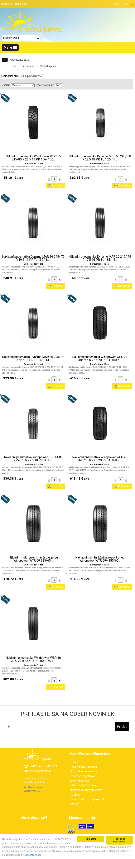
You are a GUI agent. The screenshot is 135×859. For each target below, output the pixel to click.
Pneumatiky (28, 66)
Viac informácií (32, 856)
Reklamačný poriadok (83, 767)
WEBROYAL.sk (32, 791)
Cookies (75, 794)
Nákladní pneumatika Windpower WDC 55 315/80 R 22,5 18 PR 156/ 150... (33, 158)
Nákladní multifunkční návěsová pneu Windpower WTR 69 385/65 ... (33, 559)
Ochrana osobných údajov (86, 790)
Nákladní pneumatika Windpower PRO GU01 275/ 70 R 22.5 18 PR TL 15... (33, 459)
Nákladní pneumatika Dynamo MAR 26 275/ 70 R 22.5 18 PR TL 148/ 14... (33, 358)
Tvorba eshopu (33, 787)
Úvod (14, 66)
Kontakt (75, 762)
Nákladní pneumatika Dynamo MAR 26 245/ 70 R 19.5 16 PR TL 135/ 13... (33, 258)
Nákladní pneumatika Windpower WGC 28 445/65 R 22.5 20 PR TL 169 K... (99, 459)
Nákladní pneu (48, 66)
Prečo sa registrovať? (83, 776)
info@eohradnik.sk (40, 770)
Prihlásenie (6, 3)
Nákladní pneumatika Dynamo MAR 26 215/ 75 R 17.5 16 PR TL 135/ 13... (100, 258)
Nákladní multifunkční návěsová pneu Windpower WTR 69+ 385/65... (99, 559)
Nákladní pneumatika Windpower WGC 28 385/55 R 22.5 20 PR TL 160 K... (99, 358)
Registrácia (20, 3)
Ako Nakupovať (79, 780)
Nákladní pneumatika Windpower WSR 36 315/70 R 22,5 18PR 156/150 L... (33, 659)
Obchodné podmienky (83, 771)
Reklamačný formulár (83, 785)
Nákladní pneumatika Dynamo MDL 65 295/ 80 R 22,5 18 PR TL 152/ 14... (100, 158)
